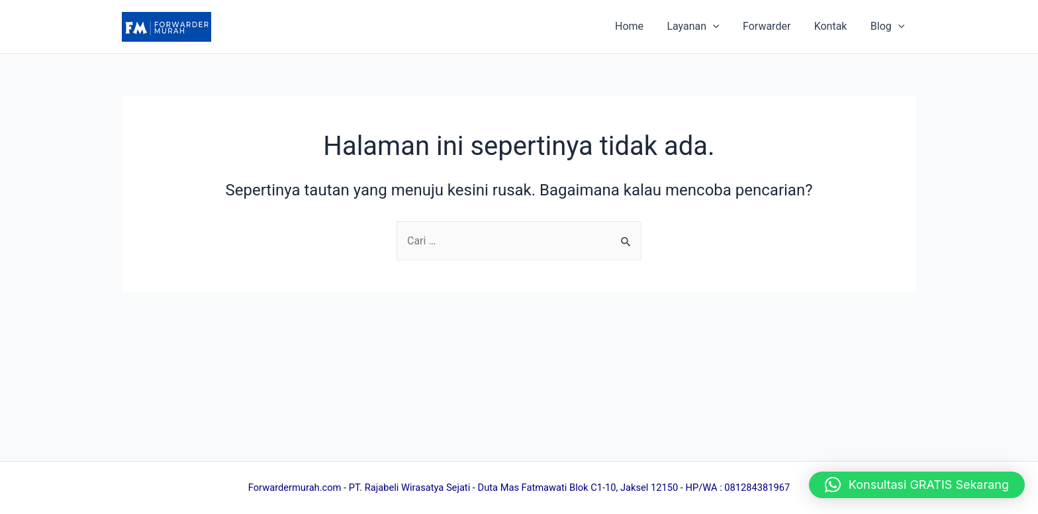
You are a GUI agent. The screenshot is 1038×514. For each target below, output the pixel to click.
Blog (888, 26)
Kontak (834, 26)
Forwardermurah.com (295, 487)
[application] (721, 26)
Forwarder (772, 26)
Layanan (701, 26)
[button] (917, 485)
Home (639, 26)
